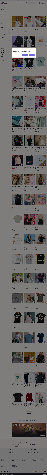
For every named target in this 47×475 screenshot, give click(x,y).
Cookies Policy (16, 52)
